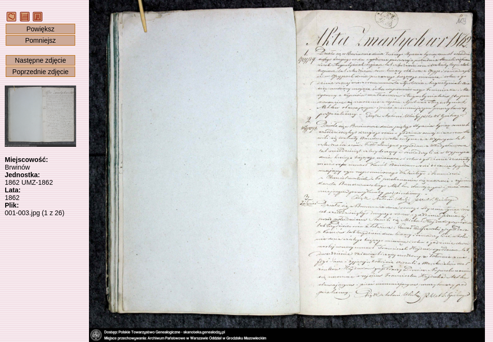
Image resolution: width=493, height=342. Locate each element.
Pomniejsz (40, 40)
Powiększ (40, 29)
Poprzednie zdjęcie (40, 72)
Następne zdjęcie (40, 60)
